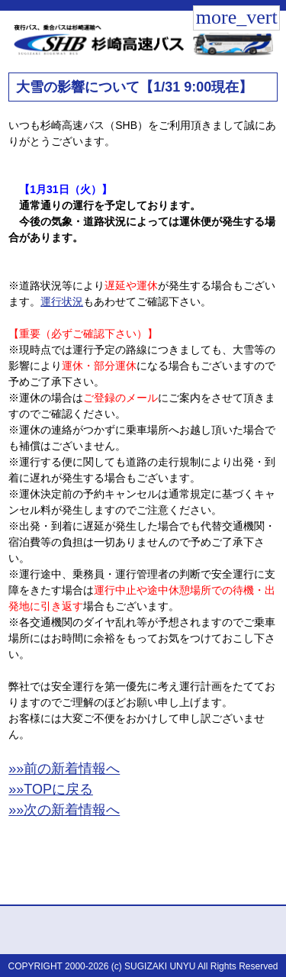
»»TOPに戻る (50, 789)
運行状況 (61, 301)
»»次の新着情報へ (64, 809)
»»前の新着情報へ (64, 768)
